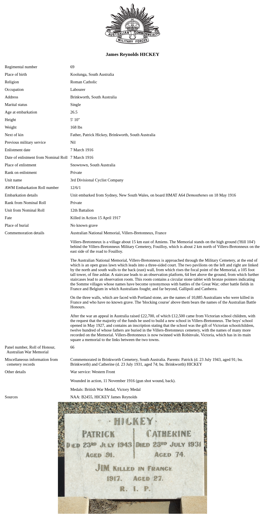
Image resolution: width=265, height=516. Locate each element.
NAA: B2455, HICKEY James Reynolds (103, 397)
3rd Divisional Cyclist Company (96, 180)
